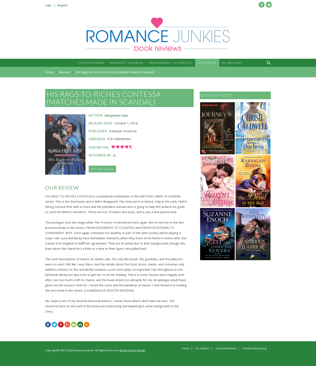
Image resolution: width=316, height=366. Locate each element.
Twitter (269, 5)
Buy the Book (102, 169)
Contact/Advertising (254, 348)
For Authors (202, 348)
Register (63, 5)
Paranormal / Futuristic (171, 63)
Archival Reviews (226, 348)
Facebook (262, 5)
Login (48, 5)
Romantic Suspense (127, 63)
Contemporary (91, 63)
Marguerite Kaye (116, 115)
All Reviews (232, 63)
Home (185, 348)
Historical (207, 63)
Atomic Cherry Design (132, 350)
